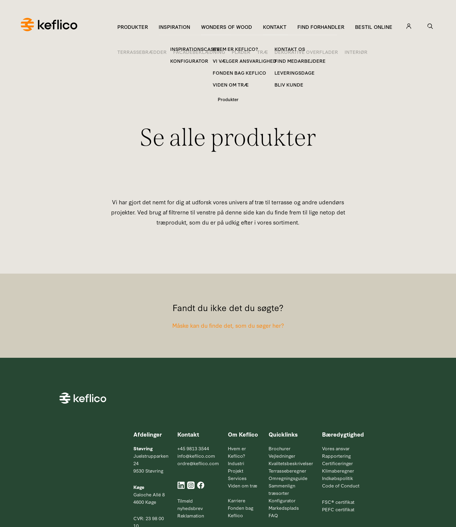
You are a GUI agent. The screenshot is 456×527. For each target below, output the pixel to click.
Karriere (236, 500)
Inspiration (174, 26)
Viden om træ (242, 485)
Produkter (132, 26)
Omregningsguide (288, 478)
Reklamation (190, 515)
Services (237, 478)
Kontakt (274, 26)
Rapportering (336, 455)
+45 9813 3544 (193, 448)
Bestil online (373, 26)
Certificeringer (337, 463)
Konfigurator (282, 500)
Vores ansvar (336, 448)
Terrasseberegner (287, 470)
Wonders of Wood (226, 26)
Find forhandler (320, 26)
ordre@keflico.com (198, 463)
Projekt (235, 470)
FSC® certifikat (338, 501)
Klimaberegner (338, 470)
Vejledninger (282, 455)
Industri (236, 463)
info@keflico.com (196, 455)
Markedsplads (284, 507)
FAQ (273, 515)
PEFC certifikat (338, 509)
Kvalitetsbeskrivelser (291, 463)
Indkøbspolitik (337, 478)
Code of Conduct (340, 485)
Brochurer (280, 448)
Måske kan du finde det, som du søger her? (228, 325)
